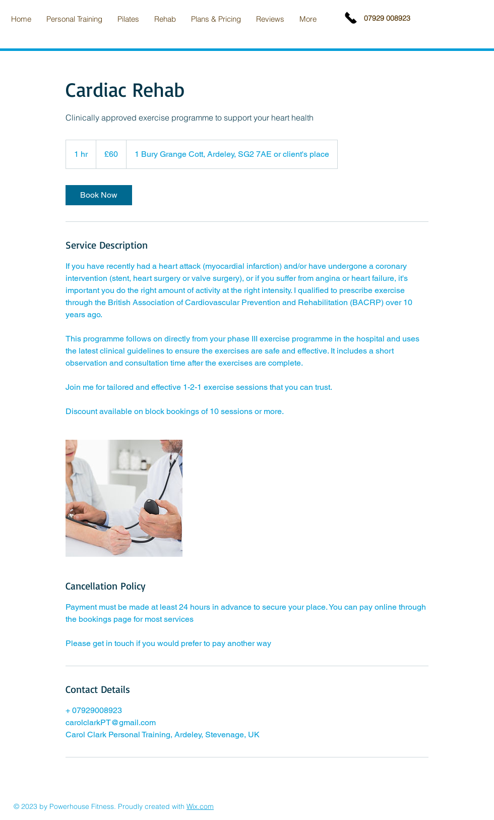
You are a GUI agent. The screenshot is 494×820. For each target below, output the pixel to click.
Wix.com (200, 806)
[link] (99, 195)
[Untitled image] (124, 498)
